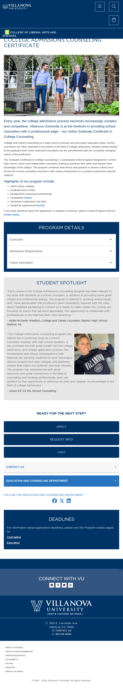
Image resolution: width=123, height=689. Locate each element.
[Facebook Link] (54, 501)
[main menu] (100, 6)
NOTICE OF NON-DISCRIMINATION (19, 651)
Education (13, 542)
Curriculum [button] (60, 239)
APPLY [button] (62, 426)
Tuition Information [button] (60, 262)
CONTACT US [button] (15, 467)
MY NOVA (9, 663)
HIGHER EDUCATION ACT (16, 655)
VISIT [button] (62, 452)
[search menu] (114, 6)
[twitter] (58, 585)
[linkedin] (64, 585)
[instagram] (70, 585)
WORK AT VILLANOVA (14, 671)
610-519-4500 (63, 634)
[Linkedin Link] (69, 501)
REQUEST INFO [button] (61, 439)
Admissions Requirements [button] (60, 251)
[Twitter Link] (61, 501)
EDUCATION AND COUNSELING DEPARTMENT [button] (37, 480)
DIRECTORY (10, 667)
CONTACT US (63, 630)
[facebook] (51, 585)
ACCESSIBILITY (12, 659)
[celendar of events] (114, 20)
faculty (41, 205)
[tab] (61, 239)
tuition (28, 197)
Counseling (14, 537)
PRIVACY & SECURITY (14, 647)
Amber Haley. (12, 214)
